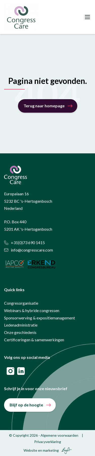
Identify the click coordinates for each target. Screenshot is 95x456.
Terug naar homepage (44, 105)
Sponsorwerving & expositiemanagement (39, 317)
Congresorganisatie (21, 303)
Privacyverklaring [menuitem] (47, 441)
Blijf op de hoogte (26, 404)
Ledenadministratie (20, 324)
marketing (51, 450)
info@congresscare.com (28, 249)
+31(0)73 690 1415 (24, 242)
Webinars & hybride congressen (31, 310)
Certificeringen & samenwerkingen (34, 339)
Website (30, 450)
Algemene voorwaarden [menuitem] (59, 435)
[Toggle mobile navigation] (87, 17)
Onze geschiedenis (20, 332)
